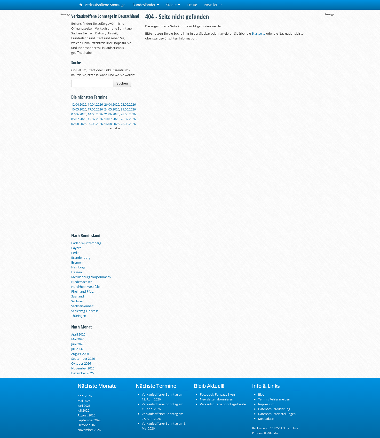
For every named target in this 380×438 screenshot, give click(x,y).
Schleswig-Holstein (84, 311)
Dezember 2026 (82, 373)
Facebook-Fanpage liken (217, 394)
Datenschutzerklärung (274, 409)
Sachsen (77, 301)
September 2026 (83, 358)
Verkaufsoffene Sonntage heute (223, 404)
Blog (261, 394)
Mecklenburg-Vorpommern (91, 277)
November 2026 (82, 368)
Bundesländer (146, 4)
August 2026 (80, 354)
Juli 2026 (77, 349)
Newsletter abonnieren (216, 399)
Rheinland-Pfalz (82, 291)
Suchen (122, 83)
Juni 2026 (77, 344)
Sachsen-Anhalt (82, 306)
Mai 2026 (77, 339)
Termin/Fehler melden (274, 399)
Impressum (266, 404)
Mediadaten (267, 418)
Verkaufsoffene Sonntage (102, 4)
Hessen (76, 272)
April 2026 (78, 334)
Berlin (75, 252)
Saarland (77, 296)
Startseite (258, 33)
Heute (192, 4)
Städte (173, 4)
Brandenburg (80, 257)
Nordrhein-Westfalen (86, 286)
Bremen (77, 262)
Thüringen (78, 315)
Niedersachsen (82, 282)
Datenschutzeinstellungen (277, 414)
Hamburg (78, 267)
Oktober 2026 (81, 363)
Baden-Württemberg (86, 243)
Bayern (76, 248)
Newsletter (213, 4)
